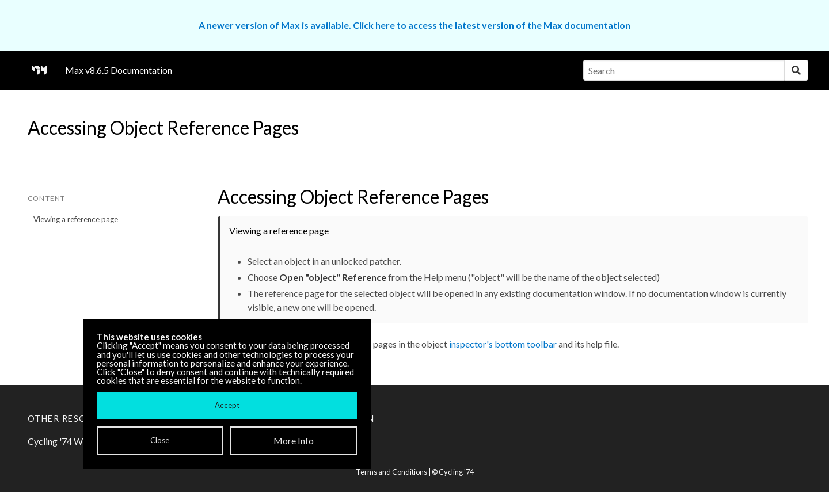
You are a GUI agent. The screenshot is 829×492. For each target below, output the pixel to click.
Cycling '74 (456, 471)
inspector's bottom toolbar (503, 343)
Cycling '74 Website (68, 441)
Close (159, 440)
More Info (293, 440)
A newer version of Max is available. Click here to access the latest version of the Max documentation (414, 25)
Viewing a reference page (75, 219)
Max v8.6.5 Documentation (118, 69)
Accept (227, 405)
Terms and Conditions (391, 471)
